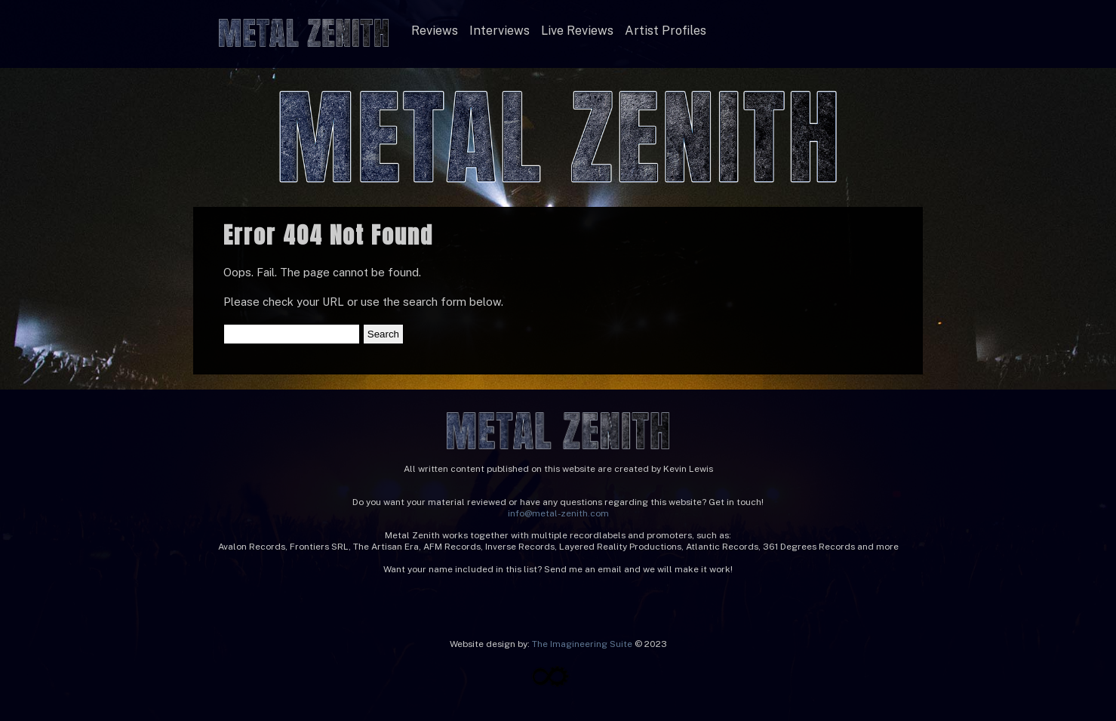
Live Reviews (577, 30)
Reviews (434, 30)
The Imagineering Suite (582, 644)
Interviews (499, 30)
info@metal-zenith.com (558, 513)
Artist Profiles (665, 30)
